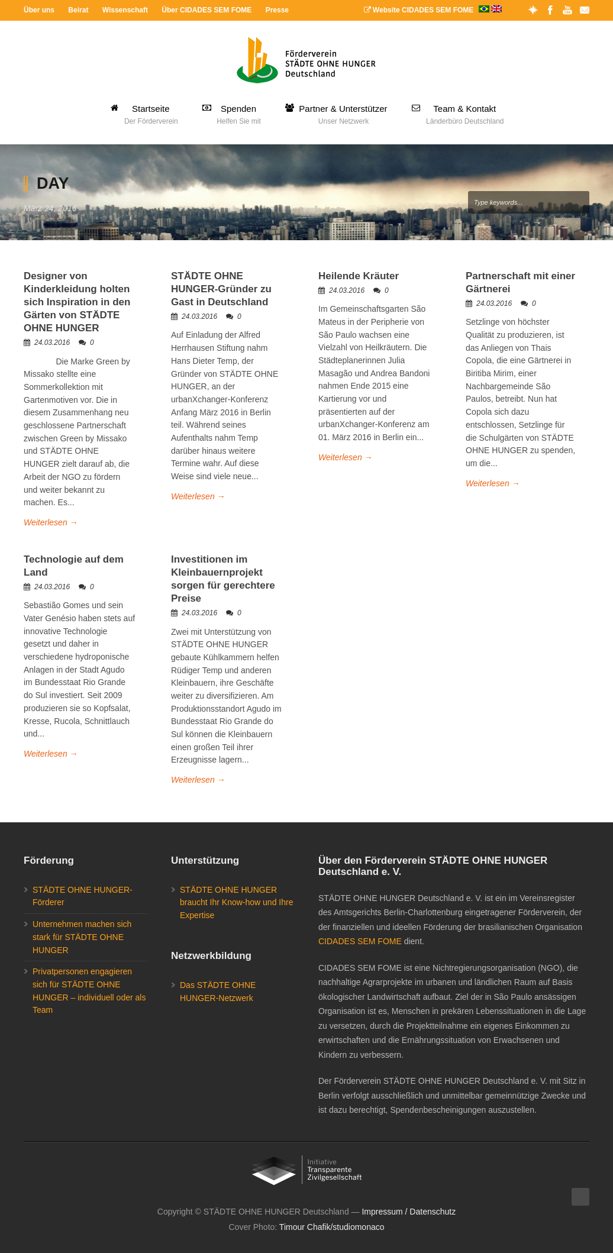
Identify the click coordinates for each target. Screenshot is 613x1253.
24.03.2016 (52, 342)
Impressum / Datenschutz (409, 1211)
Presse (277, 10)
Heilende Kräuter (358, 276)
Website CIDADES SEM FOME (433, 10)
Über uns (39, 10)
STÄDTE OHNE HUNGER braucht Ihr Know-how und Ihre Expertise (236, 902)
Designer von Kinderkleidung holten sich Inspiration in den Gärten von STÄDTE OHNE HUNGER (77, 302)
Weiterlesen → (51, 522)
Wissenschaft (125, 10)
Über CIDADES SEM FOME (206, 10)
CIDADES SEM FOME (360, 941)
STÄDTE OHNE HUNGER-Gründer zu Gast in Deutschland (221, 289)
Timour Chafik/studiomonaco (332, 1227)
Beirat (78, 10)
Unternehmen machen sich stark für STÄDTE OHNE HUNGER (82, 936)
